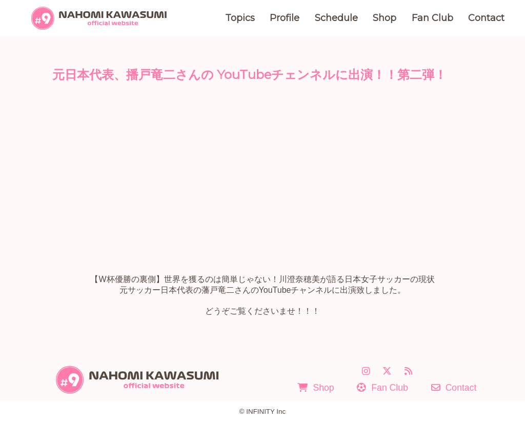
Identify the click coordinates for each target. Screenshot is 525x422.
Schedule (336, 18)
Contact (486, 18)
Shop (384, 18)
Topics (240, 18)
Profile (284, 18)
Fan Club (432, 18)
